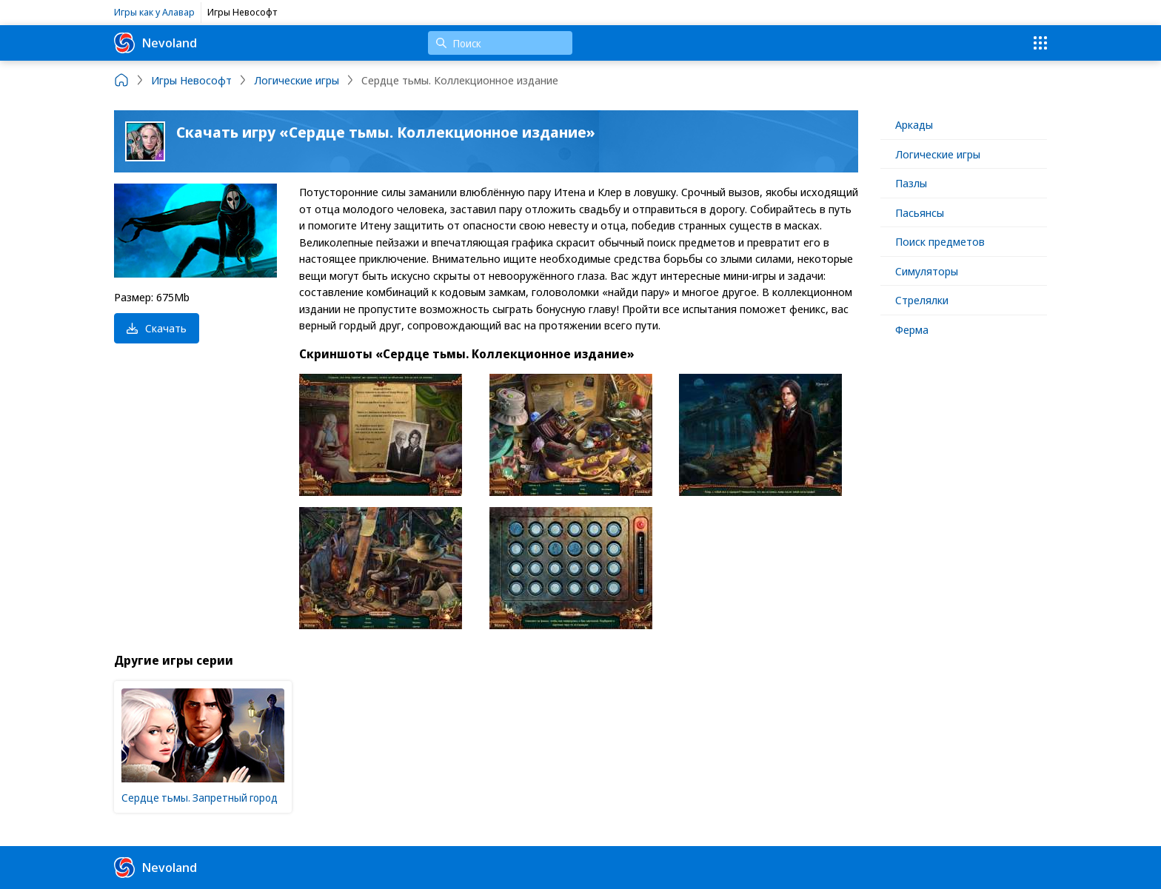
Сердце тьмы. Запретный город (199, 798)
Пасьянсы (919, 212)
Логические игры (937, 154)
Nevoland (155, 43)
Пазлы (911, 182)
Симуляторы (926, 271)
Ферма (912, 329)
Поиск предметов (940, 241)
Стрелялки (921, 299)
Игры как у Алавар (154, 12)
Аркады (914, 124)
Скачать (157, 328)
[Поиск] (500, 43)
